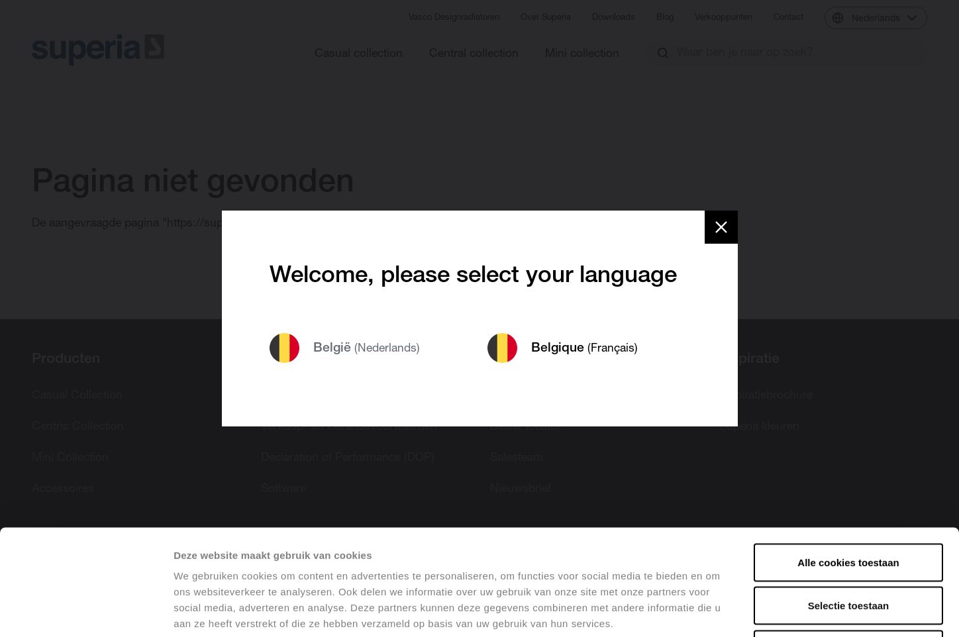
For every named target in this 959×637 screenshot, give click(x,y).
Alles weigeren (848, 550)
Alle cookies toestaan (848, 463)
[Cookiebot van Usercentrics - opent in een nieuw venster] (86, 611)
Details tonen (715, 610)
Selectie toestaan (848, 507)
